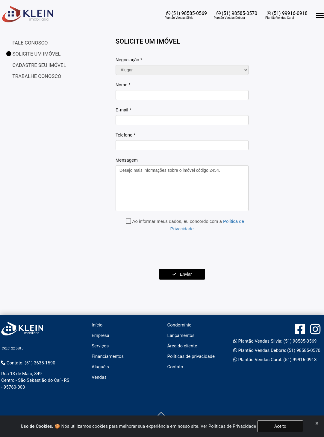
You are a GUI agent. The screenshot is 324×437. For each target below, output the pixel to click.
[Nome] (182, 95)
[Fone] (182, 145)
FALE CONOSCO (29, 43)
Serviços (100, 346)
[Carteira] (182, 70)
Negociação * (129, 59)
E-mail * (123, 109)
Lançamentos (181, 335)
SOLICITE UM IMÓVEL (33, 54)
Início (97, 325)
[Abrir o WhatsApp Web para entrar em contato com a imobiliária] (186, 15)
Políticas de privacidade (191, 356)
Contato (175, 366)
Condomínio (179, 325)
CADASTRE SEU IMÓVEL (38, 65)
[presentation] (161, 250)
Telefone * (126, 134)
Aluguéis (100, 366)
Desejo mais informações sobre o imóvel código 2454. (182, 188)
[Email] (182, 120)
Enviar (182, 274)
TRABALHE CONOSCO (36, 76)
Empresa (100, 335)
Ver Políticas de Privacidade (228, 426)
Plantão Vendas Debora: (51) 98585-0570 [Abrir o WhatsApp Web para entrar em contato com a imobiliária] (276, 350)
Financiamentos (108, 356)
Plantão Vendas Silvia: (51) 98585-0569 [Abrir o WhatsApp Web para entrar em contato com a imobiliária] (275, 341)
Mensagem (127, 159)
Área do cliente (182, 346)
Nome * (123, 84)
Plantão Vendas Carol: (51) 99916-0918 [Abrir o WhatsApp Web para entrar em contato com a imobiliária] (275, 359)
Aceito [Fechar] (280, 426)
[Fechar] (317, 423)
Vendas (99, 377)
